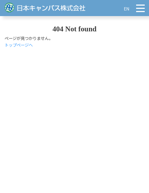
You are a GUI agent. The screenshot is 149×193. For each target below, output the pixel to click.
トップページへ (19, 45)
